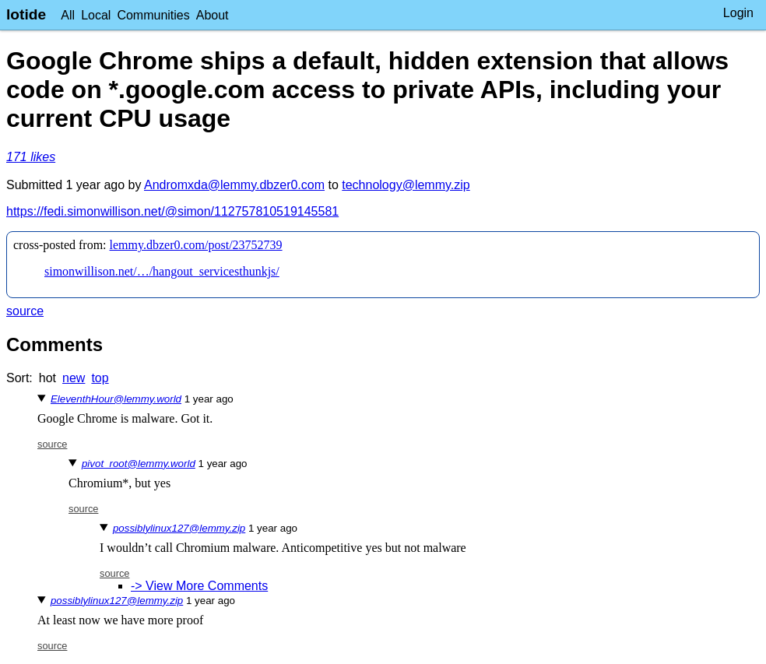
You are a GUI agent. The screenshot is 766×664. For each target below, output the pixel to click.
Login (738, 12)
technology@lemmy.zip (405, 184)
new (73, 378)
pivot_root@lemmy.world (138, 463)
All (68, 15)
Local (96, 15)
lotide (26, 14)
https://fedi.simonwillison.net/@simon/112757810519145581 (172, 211)
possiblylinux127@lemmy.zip (179, 528)
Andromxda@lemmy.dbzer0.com (234, 184)
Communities (153, 15)
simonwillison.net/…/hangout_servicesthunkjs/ (161, 271)
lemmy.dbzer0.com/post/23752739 (196, 244)
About (212, 15)
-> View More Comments (199, 585)
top (99, 378)
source (25, 311)
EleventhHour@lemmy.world (116, 399)
